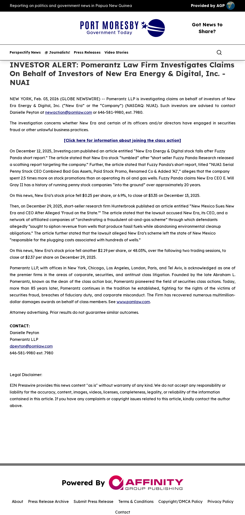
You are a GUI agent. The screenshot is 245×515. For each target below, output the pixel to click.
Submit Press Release (93, 501)
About (17, 501)
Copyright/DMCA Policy (180, 501)
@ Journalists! (57, 52)
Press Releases (87, 52)
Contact (122, 512)
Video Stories (116, 52)
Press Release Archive (48, 501)
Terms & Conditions (136, 501)
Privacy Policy (220, 501)
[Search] (219, 52)
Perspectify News (25, 52)
